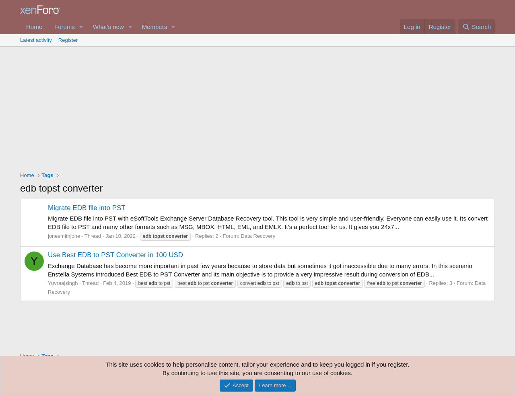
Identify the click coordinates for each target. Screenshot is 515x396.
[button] (81, 26)
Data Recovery (258, 236)
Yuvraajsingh (63, 283)
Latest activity (36, 40)
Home (34, 26)
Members (154, 26)
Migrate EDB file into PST (87, 208)
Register (68, 40)
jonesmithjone (64, 236)
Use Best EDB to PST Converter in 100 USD (115, 255)
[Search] (476, 26)
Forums (64, 26)
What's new (108, 26)
